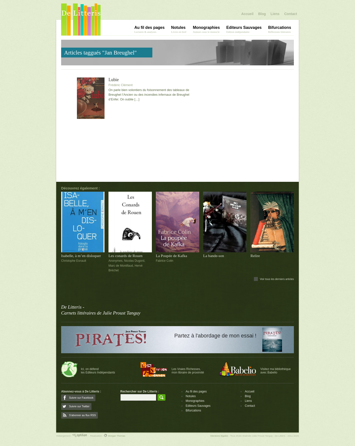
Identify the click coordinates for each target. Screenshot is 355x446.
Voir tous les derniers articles (277, 279)
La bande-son (213, 256)
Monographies (195, 401)
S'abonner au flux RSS (82, 415)
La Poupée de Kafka (171, 256)
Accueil (247, 14)
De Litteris (81, 19)
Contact (290, 14)
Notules (191, 396)
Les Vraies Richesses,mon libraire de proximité (188, 370)
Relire (255, 256)
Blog (262, 14)
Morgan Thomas (114, 435)
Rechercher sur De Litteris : (139, 391)
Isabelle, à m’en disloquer (81, 256)
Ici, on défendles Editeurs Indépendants (98, 370)
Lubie (113, 79)
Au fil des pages (196, 391)
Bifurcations (193, 410)
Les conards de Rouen (125, 256)
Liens (275, 14)
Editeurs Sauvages (198, 406)
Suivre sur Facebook (81, 397)
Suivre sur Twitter (79, 406)
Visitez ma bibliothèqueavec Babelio (275, 370)
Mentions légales (219, 435)
